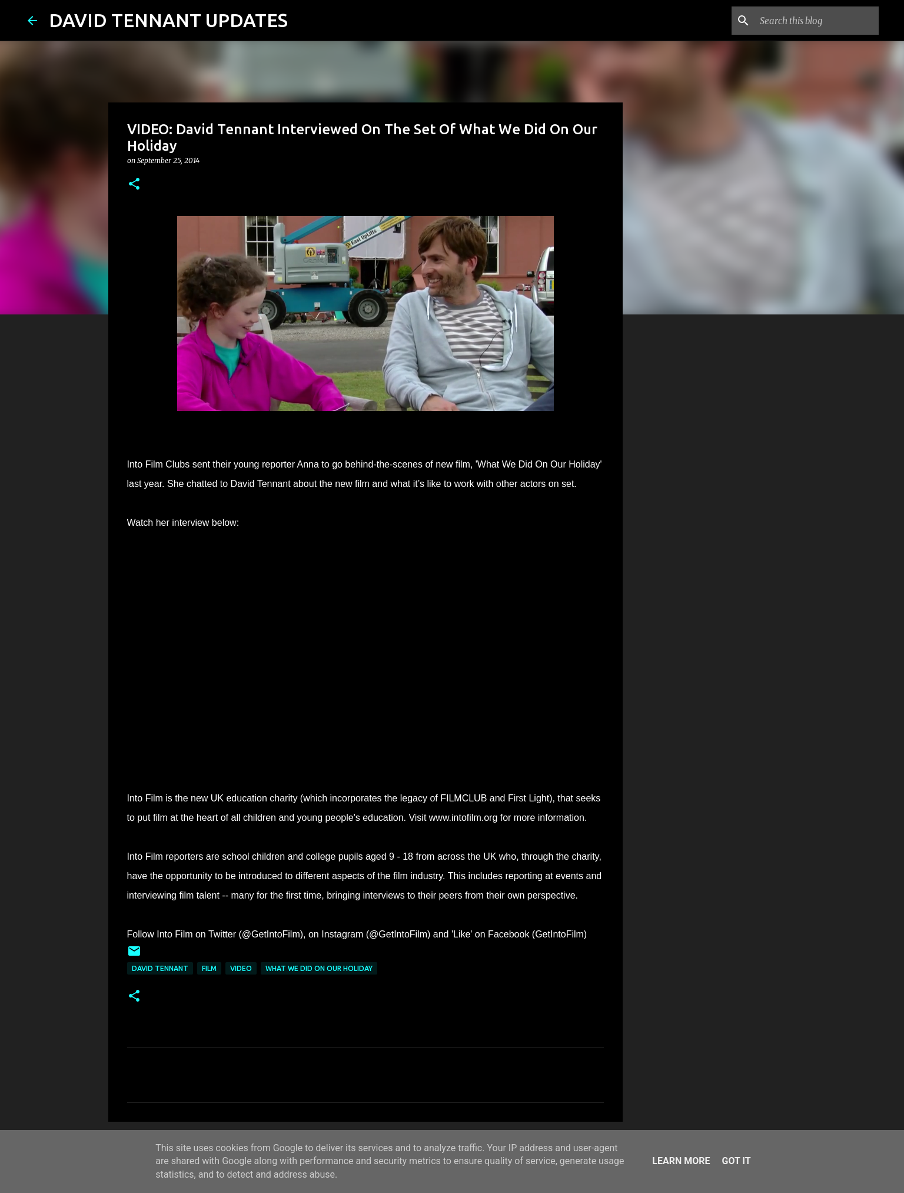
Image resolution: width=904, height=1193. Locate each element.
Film (209, 968)
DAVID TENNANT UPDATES (168, 20)
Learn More (681, 1161)
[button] (134, 185)
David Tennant (160, 968)
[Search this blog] (817, 20)
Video (241, 968)
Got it (736, 1161)
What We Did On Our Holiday (319, 968)
